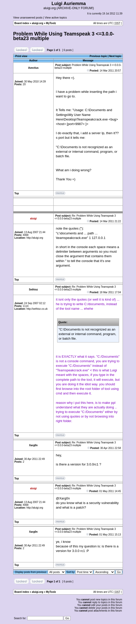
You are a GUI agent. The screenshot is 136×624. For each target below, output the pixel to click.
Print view (21, 56)
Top (16, 193)
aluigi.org (37, 23)
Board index (21, 23)
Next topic (115, 56)
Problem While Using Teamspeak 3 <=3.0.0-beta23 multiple (63, 36)
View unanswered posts (27, 17)
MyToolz (51, 23)
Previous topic (98, 56)
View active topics (56, 17)
